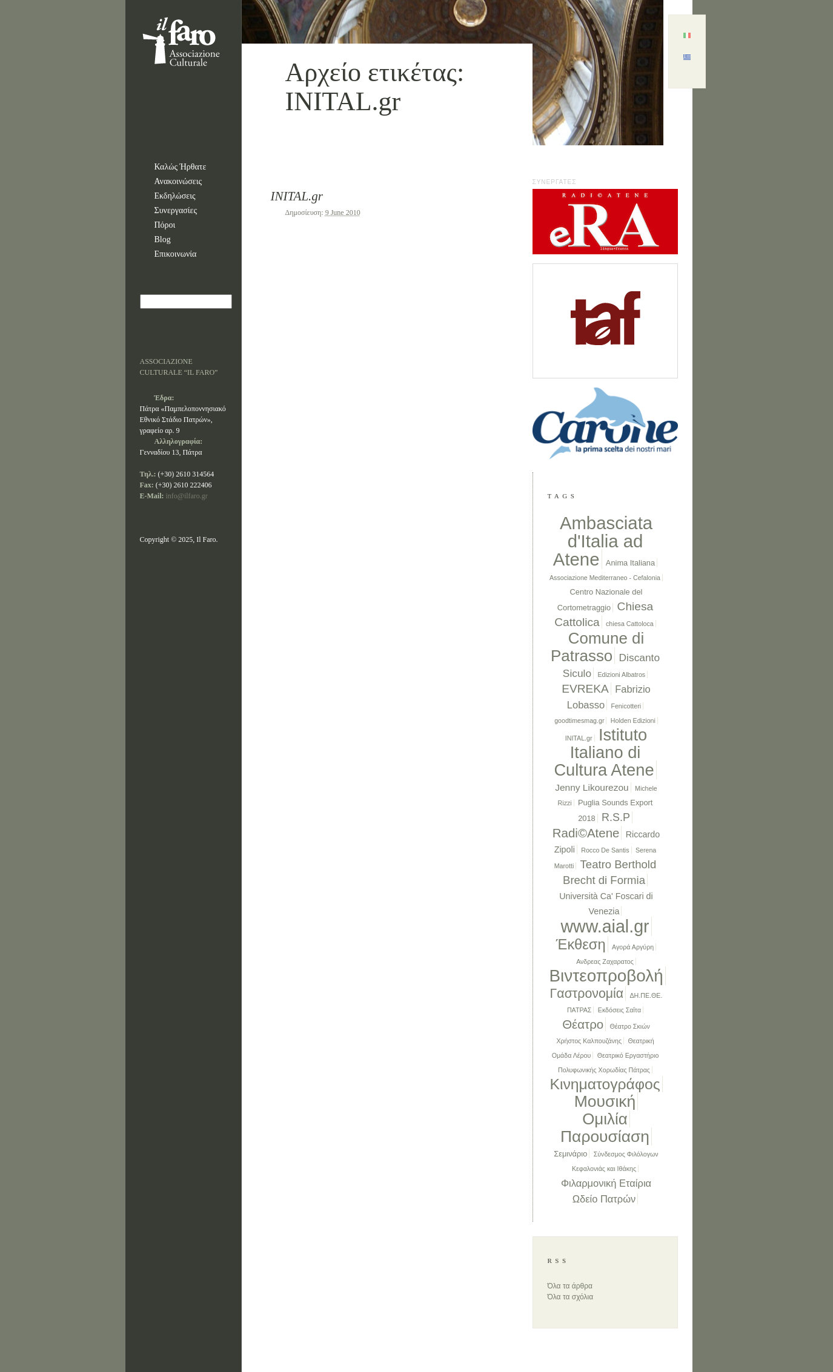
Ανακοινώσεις (178, 181)
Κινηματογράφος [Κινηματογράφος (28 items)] (604, 1084)
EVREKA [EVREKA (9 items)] (585, 688)
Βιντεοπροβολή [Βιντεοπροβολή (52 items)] (606, 975)
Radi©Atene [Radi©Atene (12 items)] (586, 833)
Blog (162, 239)
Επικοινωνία (175, 254)
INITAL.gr (297, 196)
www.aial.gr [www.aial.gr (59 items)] (604, 926)
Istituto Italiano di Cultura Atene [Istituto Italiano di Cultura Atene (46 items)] (604, 752)
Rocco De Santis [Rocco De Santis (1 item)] (605, 850)
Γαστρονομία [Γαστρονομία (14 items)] (587, 993)
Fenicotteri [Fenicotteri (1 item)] (626, 706)
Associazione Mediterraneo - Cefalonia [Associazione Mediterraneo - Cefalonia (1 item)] (604, 577)
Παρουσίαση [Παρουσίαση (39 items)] (604, 1136)
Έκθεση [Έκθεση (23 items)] (581, 944)
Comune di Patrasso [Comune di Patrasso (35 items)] (597, 647)
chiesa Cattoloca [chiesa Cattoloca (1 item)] (630, 623)
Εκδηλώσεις (175, 195)
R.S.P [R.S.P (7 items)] (616, 817)
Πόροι (165, 224)
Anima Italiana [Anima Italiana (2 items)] (630, 562)
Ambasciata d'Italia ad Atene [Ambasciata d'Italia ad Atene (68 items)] (602, 541)
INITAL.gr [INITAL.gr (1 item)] (578, 738)
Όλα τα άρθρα (570, 1286)
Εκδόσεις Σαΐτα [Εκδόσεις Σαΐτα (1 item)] (619, 1010)
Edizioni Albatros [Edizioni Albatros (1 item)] (621, 674)
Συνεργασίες (175, 210)
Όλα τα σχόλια (571, 1297)
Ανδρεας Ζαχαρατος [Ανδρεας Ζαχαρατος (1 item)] (605, 961)
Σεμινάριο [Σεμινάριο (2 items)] (570, 1153)
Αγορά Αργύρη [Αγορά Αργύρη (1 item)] (633, 947)
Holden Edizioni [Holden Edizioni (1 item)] (633, 720)
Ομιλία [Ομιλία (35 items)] (605, 1118)
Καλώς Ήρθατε (180, 166)
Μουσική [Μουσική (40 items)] (605, 1101)
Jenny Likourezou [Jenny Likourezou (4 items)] (592, 787)
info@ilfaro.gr (187, 496)
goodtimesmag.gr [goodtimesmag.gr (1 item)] (579, 720)
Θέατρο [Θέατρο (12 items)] (582, 1024)
